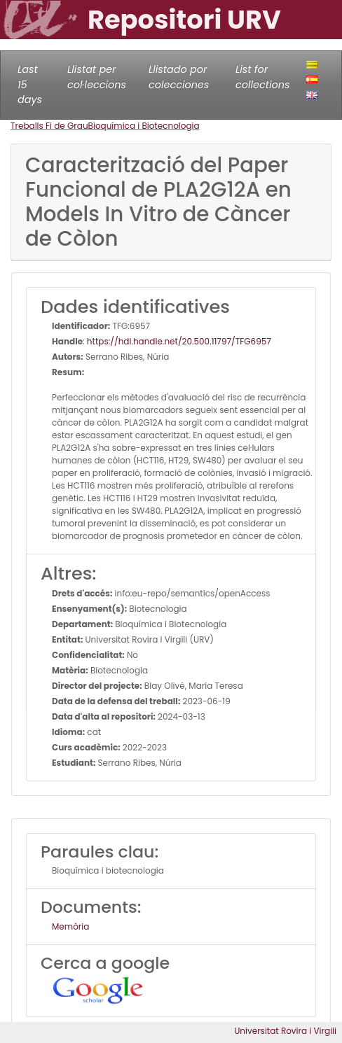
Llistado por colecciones (179, 77)
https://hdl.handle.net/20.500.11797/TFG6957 (179, 341)
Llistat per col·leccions (96, 77)
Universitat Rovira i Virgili (285, 1031)
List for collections (262, 77)
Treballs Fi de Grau (49, 126)
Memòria (70, 926)
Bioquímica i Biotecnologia (144, 126)
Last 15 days (30, 84)
